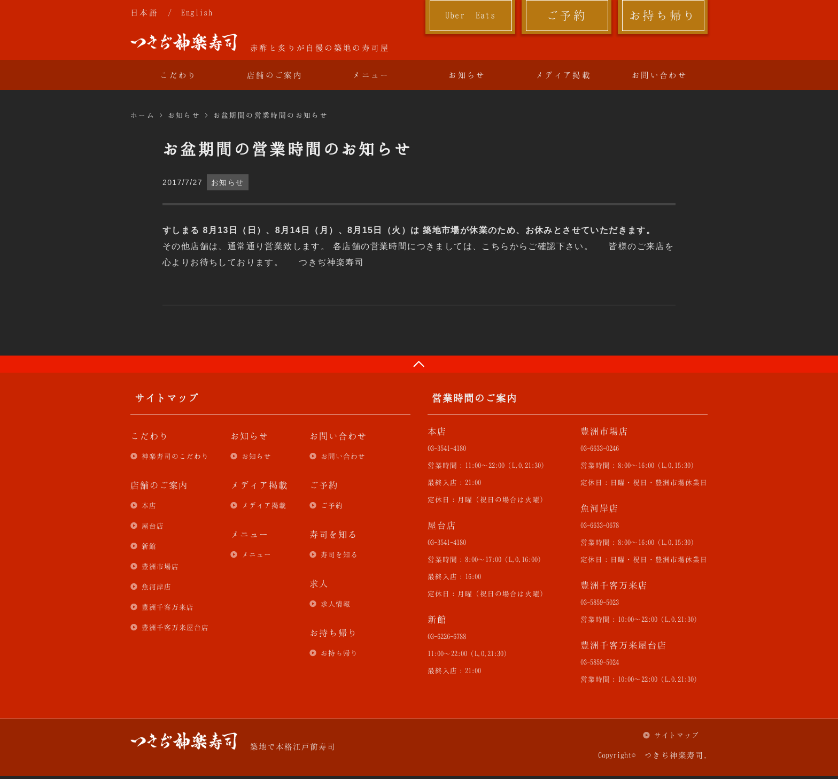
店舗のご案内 (274, 75)
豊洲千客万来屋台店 (175, 627)
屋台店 (153, 525)
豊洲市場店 (160, 566)
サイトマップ (676, 735)
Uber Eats (470, 15)
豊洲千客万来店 (168, 607)
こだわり (178, 75)
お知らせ (467, 75)
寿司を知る (339, 554)
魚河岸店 (157, 586)
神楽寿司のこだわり (175, 456)
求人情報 (336, 603)
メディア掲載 (563, 75)
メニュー (371, 75)
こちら (495, 246)
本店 (149, 505)
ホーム (142, 115)
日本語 (144, 12)
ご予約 (566, 15)
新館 (149, 546)
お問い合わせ (659, 75)
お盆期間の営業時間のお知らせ (271, 115)
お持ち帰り (663, 15)
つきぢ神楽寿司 (183, 42)
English (197, 12)
